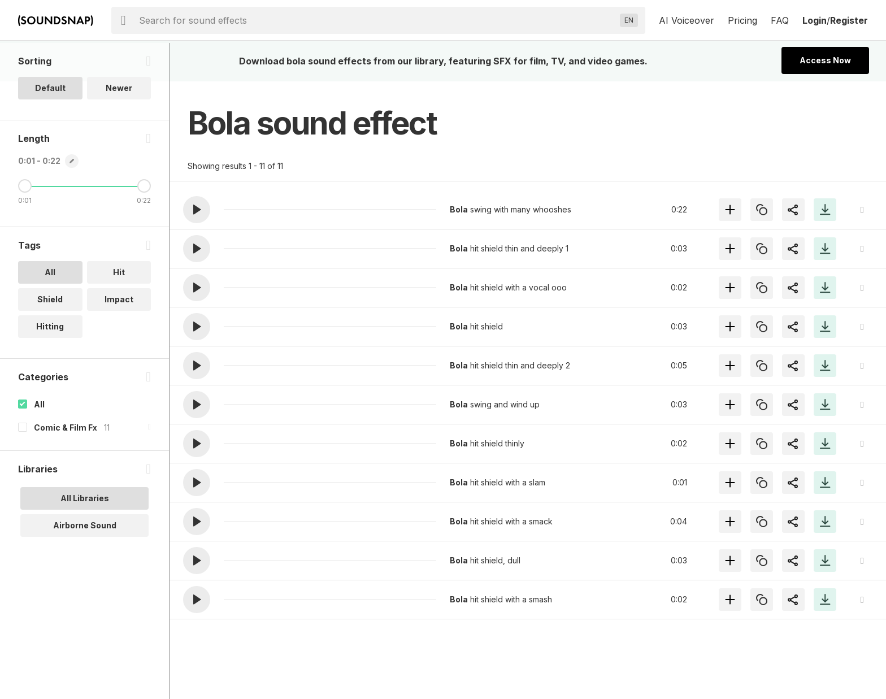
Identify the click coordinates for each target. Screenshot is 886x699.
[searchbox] (377, 20)
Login (814, 20)
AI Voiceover (686, 20)
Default (50, 126)
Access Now (825, 60)
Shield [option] (50, 337)
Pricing (742, 20)
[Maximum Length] (144, 224)
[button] (196, 209)
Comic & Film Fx (65, 466)
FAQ (780, 20)
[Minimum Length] (25, 224)
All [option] (50, 310)
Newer (119, 126)
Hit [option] (119, 310)
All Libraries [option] (84, 536)
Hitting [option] (50, 365)
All (39, 443)
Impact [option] (119, 337)
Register (849, 20)
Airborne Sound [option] (84, 563)
